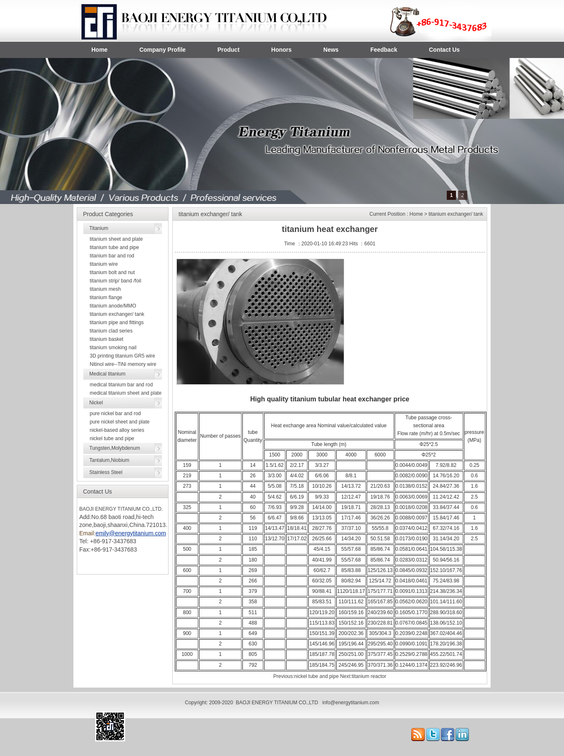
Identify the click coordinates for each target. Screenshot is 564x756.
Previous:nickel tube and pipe (306, 676)
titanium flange (106, 297)
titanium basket (106, 339)
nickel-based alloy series (117, 430)
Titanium (98, 228)
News (331, 49)
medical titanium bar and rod (121, 385)
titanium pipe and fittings (117, 322)
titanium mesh (105, 289)
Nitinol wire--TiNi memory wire (123, 364)
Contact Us (444, 49)
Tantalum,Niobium (109, 460)
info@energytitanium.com (350, 703)
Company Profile (162, 49)
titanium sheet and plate (116, 239)
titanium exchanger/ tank (117, 314)
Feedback (384, 49)
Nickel (96, 403)
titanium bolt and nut (112, 272)
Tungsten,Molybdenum (114, 448)
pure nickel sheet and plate (119, 422)
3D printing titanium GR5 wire (122, 356)
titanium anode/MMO (113, 306)
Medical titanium (107, 374)
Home (99, 49)
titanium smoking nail (113, 347)
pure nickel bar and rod (115, 413)
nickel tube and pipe (112, 438)
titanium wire (104, 264)
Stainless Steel (105, 472)
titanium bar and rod (112, 256)
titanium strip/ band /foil (115, 281)
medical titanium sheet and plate (125, 393)
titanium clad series (111, 331)
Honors (281, 49)
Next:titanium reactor (363, 676)
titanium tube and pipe (114, 247)
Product (228, 49)
